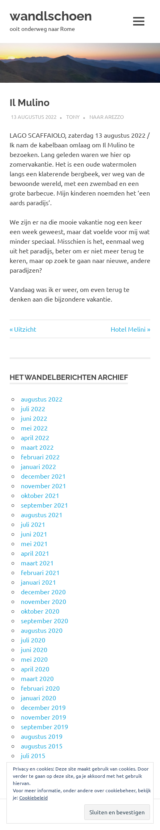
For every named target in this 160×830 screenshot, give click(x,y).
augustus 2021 (42, 514)
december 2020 (43, 591)
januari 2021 (38, 582)
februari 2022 (40, 457)
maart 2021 (37, 563)
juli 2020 (33, 640)
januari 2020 (38, 697)
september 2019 (44, 726)
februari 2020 (40, 688)
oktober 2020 (40, 611)
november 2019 (43, 717)
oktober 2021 (40, 495)
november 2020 (43, 601)
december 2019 (43, 707)
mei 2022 (34, 428)
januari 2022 (38, 466)
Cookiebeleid (33, 797)
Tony (73, 116)
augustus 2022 (42, 399)
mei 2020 (34, 659)
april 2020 (35, 669)
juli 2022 (33, 408)
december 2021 (43, 476)
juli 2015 (33, 755)
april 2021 (35, 553)
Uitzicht (25, 329)
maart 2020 (37, 678)
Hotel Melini (128, 329)
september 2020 (44, 620)
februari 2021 (40, 572)
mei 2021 (34, 543)
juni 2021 (34, 534)
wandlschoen (51, 15)
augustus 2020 (42, 630)
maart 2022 (37, 447)
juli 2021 (33, 524)
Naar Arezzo (106, 116)
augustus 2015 (42, 746)
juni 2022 (34, 418)
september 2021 (44, 505)
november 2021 (43, 485)
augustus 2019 (42, 736)
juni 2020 (34, 649)
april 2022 (35, 437)
